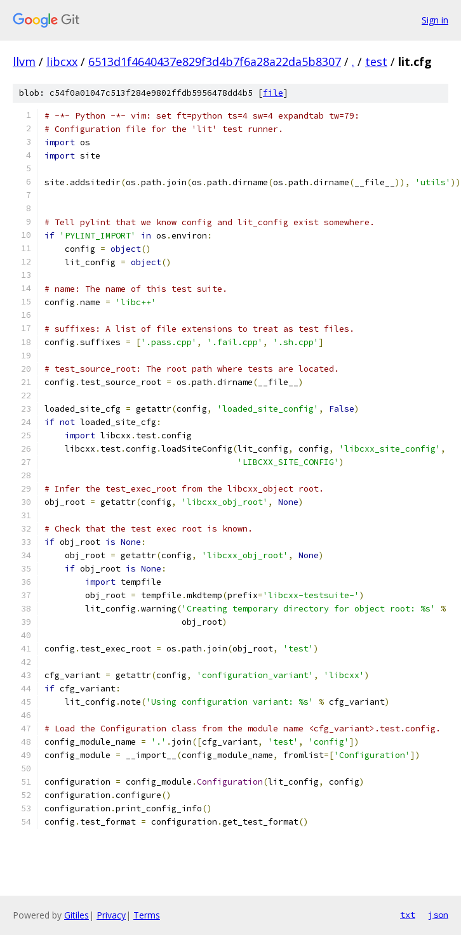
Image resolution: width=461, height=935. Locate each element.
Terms (146, 915)
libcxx (61, 61)
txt (407, 914)
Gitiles (76, 915)
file (273, 93)
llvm (24, 61)
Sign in (435, 20)
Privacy (111, 915)
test (376, 61)
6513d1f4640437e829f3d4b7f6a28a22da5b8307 (214, 61)
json (438, 914)
